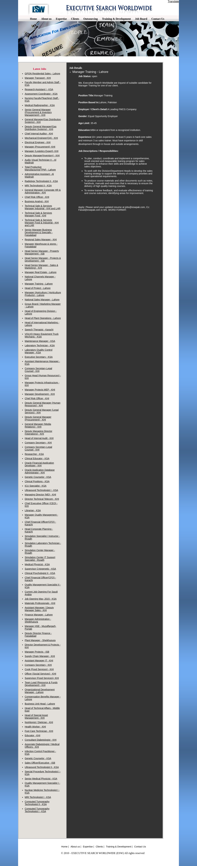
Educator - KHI (32, 735)
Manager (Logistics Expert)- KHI (41, 151)
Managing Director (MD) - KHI (40, 494)
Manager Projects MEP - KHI (40, 389)
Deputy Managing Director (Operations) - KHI (38, 432)
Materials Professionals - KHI (40, 603)
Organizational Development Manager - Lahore (40, 691)
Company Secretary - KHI (38, 442)
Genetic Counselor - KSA (38, 477)
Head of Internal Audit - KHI (39, 438)
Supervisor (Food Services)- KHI (42, 678)
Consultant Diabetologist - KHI (41, 739)
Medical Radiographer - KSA (40, 105)
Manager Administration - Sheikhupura (38, 620)
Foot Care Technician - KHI (39, 731)
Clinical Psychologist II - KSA (40, 573)
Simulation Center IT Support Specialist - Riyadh (40, 558)
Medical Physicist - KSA (37, 564)
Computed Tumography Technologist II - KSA (37, 803)
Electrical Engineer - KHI (38, 142)
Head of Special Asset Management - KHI (36, 716)
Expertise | (88, 846)
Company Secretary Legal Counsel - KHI (38, 369)
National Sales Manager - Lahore (42, 299)
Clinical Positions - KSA (37, 481)
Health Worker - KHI (35, 726)
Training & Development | (119, 846)
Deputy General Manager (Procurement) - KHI (38, 418)
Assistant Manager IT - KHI (39, 660)
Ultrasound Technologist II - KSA (42, 767)
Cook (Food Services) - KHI (39, 669)
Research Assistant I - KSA (39, 89)
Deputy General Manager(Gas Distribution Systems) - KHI (41, 128)
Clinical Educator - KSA (37, 458)
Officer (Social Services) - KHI (40, 673)
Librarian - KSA (33, 510)
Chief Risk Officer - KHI (37, 197)
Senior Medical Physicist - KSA (41, 778)
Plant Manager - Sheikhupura (40, 640)
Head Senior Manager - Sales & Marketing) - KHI (41, 266)
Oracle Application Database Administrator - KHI (40, 471)
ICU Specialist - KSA (35, 485)
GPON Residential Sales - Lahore (42, 73)
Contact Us (140, 846)
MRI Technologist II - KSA (38, 185)
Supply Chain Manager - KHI (40, 656)
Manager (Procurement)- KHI (40, 146)
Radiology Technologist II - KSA (41, 181)
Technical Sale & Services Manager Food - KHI (38, 214)
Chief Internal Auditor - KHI (39, 133)
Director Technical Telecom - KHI (42, 499)
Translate (173, 1)
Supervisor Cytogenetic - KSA (40, 568)
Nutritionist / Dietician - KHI (39, 722)
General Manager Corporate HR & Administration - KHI (43, 191)
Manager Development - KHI (40, 394)
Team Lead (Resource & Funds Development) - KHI (41, 684)
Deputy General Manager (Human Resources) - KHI (42, 404)
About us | (76, 846)
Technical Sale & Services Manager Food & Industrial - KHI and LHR (42, 223)
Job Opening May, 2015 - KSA (41, 598)
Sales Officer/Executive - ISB (40, 762)
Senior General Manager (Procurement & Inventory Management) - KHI (38, 112)
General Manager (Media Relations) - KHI (38, 425)
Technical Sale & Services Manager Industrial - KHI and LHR (42, 207)
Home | (65, 846)
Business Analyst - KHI (37, 201)
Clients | (100, 846)
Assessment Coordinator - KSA (41, 93)
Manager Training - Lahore (39, 283)
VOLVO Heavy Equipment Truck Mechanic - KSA (42, 335)
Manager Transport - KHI (38, 78)
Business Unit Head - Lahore (40, 703)
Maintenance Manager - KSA (40, 341)
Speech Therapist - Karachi (39, 329)
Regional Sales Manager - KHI (41, 239)
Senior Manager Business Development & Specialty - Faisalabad (39, 232)
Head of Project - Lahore (38, 288)
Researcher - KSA (34, 454)
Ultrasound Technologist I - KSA (41, 490)
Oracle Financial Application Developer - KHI (39, 464)
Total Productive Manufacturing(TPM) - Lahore (40, 168)
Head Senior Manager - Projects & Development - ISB (43, 259)
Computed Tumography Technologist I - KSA (37, 810)
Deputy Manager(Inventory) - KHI (42, 155)
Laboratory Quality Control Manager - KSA (38, 351)
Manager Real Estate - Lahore (41, 272)
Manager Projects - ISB (37, 651)
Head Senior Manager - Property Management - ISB (42, 252)
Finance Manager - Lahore (39, 614)
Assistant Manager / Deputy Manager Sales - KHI (39, 609)
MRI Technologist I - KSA (38, 797)
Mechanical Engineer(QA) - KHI (41, 138)
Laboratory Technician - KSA (40, 345)
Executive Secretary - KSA (39, 357)
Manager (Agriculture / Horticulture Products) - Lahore (43, 294)
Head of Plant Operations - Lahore (43, 318)
